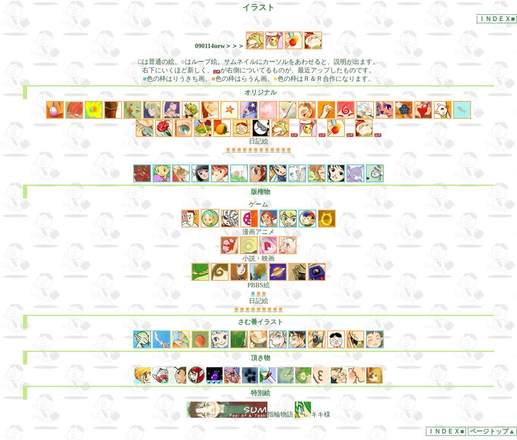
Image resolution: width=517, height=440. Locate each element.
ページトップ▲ (492, 431)
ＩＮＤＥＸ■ (497, 18)
